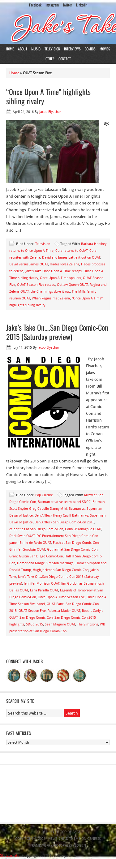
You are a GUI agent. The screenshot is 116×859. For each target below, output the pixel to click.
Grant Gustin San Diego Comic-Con (36, 556)
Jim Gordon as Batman (78, 584)
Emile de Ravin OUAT (35, 543)
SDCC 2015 (34, 624)
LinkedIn (81, 4)
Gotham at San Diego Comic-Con (72, 550)
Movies (105, 48)
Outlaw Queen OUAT (72, 285)
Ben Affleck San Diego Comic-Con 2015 (64, 522)
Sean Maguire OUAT (60, 624)
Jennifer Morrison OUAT (41, 584)
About (22, 48)
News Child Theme (64, 839)
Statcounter (10, 855)
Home (10, 48)
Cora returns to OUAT (71, 251)
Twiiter (67, 4)
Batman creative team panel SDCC (64, 502)
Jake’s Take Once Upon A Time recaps (53, 271)
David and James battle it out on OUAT (71, 258)
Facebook (35, 4)
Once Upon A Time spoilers (60, 278)
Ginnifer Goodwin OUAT (27, 550)
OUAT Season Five (32, 611)
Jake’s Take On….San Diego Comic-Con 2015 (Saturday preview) (57, 332)
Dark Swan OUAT (22, 536)
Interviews (72, 48)
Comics (90, 48)
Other (49, 58)
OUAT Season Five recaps (36, 285)
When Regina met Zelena (51, 298)
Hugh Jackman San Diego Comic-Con (60, 570)
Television (52, 48)
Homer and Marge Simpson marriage (45, 563)
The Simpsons (87, 624)
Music (36, 48)
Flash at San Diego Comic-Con (76, 543)
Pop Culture (44, 495)
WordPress (62, 846)
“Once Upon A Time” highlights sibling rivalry (48, 96)
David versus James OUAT (28, 264)
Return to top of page (61, 832)
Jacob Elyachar (50, 112)
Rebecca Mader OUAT (64, 611)
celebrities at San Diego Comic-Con (36, 529)
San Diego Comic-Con (36, 618)
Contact (64, 58)
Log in (80, 846)
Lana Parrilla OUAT (44, 590)
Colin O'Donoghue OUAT (83, 529)
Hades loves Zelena (64, 264)
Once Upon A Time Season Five (61, 597)
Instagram (52, 4)
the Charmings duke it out (50, 292)
